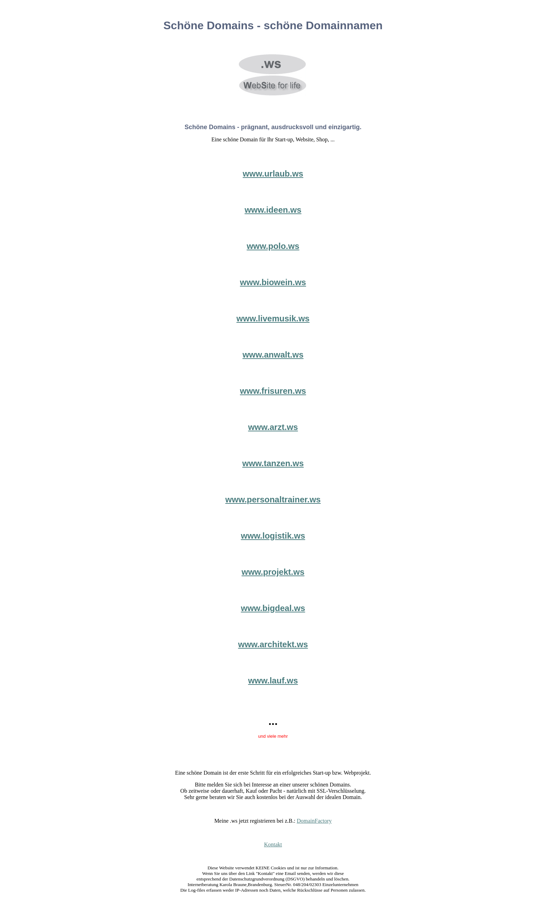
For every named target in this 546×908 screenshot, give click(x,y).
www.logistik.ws (273, 535)
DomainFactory (314, 821)
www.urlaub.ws (273, 173)
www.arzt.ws (273, 427)
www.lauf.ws (273, 680)
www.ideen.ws (272, 209)
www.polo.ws (273, 246)
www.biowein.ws (273, 282)
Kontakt (273, 844)
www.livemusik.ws (273, 318)
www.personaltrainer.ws (273, 499)
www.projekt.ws (273, 572)
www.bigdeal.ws (273, 608)
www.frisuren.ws (273, 391)
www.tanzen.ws (273, 463)
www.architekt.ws (273, 644)
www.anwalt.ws (272, 354)
